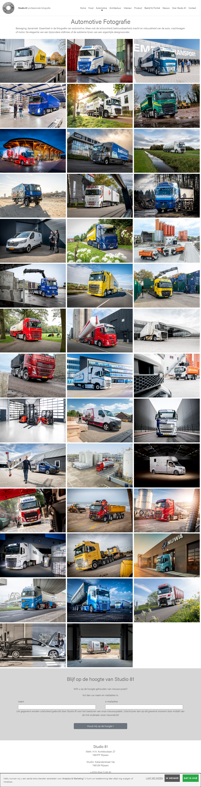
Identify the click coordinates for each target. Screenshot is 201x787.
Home (83, 7)
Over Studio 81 (179, 7)
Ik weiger (172, 778)
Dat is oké (190, 778)
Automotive (102, 7)
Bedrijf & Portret (152, 7)
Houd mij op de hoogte (100, 726)
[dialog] (100, 780)
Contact (192, 7)
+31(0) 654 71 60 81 (100, 772)
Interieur (128, 7)
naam (21, 701)
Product (138, 7)
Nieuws (166, 7)
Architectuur (115, 7)
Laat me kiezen (154, 778)
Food (90, 7)
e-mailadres (111, 701)
